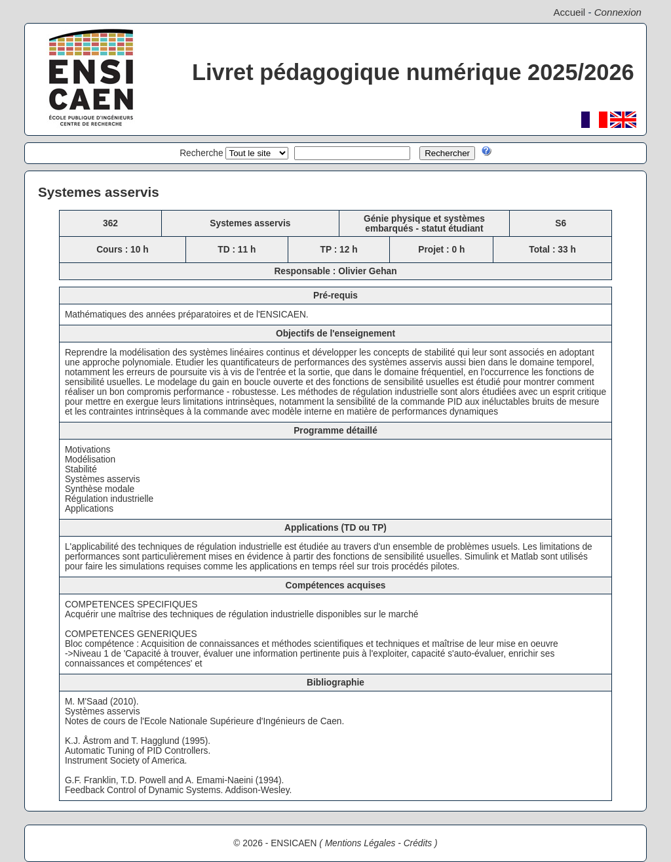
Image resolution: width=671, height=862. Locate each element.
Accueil (569, 12)
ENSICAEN (293, 843)
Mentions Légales (360, 843)
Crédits (418, 843)
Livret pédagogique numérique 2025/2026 (413, 72)
